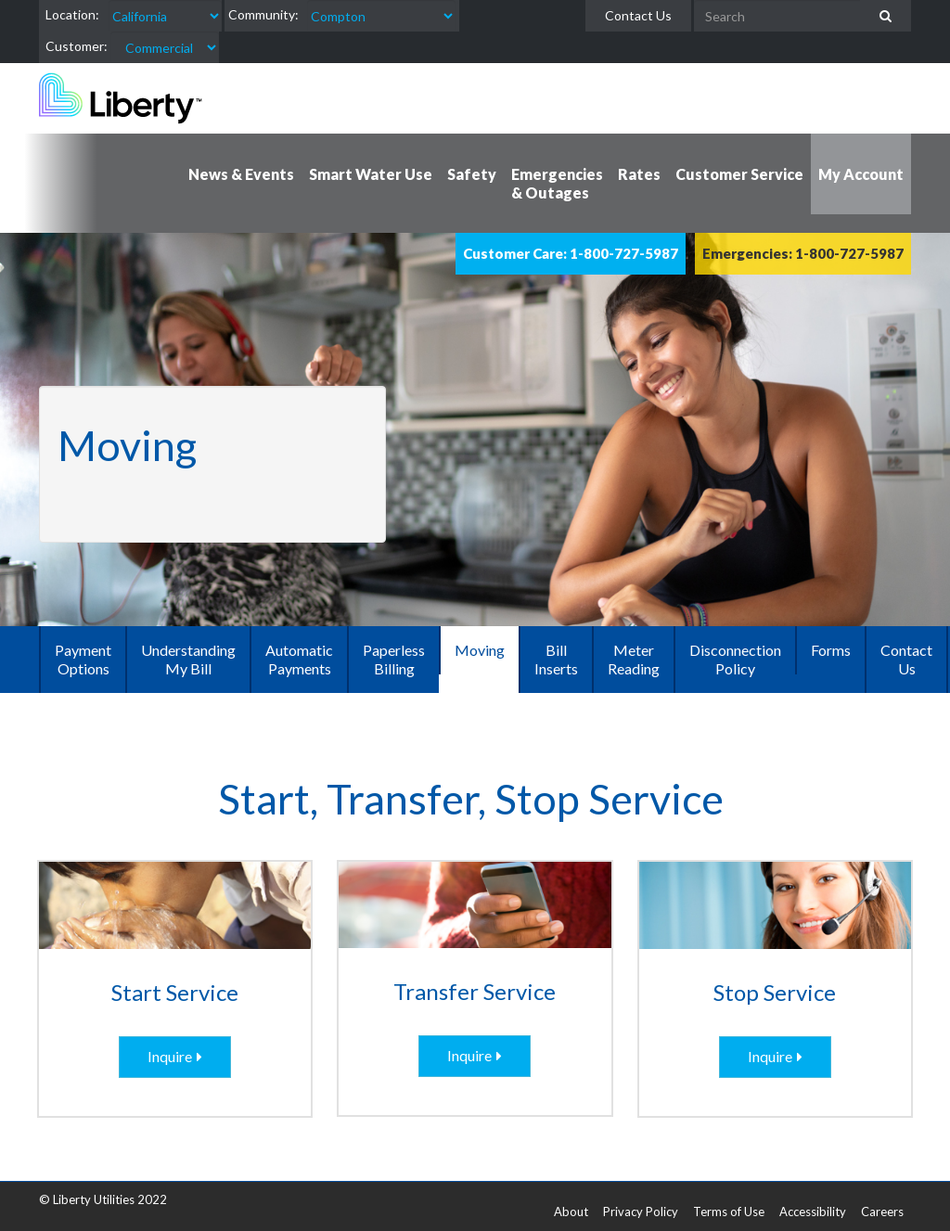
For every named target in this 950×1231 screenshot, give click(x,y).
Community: (263, 14)
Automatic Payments (299, 659)
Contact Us (638, 15)
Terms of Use (728, 1211)
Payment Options (83, 659)
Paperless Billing (394, 659)
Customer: (76, 46)
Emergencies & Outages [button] (557, 183)
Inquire (170, 1056)
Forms (831, 650)
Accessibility (812, 1211)
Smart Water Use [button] (370, 174)
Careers (882, 1211)
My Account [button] (861, 174)
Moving (480, 650)
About (571, 1211)
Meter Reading (634, 659)
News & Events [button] (241, 174)
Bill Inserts (556, 659)
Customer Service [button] (739, 174)
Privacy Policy (640, 1211)
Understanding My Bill (188, 659)
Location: (72, 14)
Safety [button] (471, 174)
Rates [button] (639, 174)
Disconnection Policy (735, 659)
